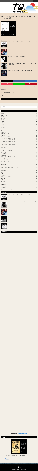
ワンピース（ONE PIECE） (19, 189)
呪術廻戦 (19, 135)
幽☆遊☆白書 (19, 183)
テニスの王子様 (19, 152)
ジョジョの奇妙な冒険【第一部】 (19, 138)
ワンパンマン (19, 187)
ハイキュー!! (19, 164)
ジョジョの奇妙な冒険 (19, 136)
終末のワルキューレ (19, 133)
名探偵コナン (19, 178)
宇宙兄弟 (19, 121)
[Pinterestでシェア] (31, 84)
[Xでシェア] (7, 81)
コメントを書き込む (19, 99)
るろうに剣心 (19, 186)
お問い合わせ (3, 457)
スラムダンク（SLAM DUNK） (19, 149)
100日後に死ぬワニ (19, 169)
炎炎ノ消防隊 (19, 123)
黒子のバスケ (19, 132)
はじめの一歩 (19, 163)
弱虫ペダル (19, 184)
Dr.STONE (19, 153)
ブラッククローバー (19, 172)
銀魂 (19, 129)
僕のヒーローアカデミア (19, 176)
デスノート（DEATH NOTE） (19, 150)
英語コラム (19, 113)
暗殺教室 (19, 120)
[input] (19, 107)
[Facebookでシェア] (19, 81)
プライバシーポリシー (5, 459)
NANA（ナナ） (19, 158)
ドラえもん (19, 155)
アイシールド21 (19, 115)
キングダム (19, 127)
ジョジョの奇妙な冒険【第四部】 (19, 143)
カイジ (19, 124)
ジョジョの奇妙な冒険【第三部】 (19, 141)
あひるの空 (19, 118)
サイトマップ (3, 458)
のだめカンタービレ (19, 161)
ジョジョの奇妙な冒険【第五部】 (19, 144)
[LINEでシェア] (19, 84)
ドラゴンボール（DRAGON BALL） (19, 156)
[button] (36, 107)
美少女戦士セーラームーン (19, 170)
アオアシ (19, 116)
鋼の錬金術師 (19, 166)
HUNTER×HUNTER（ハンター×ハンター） (19, 167)
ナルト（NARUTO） (19, 160)
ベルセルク (19, 175)
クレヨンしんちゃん (19, 130)
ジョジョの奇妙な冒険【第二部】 (19, 140)
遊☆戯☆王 (19, 181)
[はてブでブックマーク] (31, 81)
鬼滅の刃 (19, 126)
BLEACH (19, 173)
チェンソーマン (19, 147)
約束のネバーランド (19, 180)
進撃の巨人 (19, 146)
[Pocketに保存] (7, 84)
